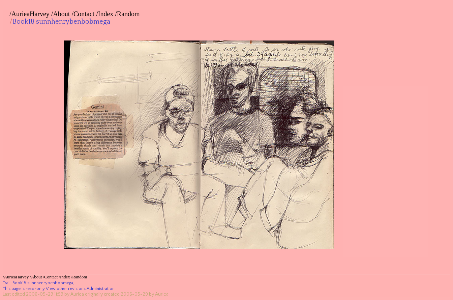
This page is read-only (24, 288)
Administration (101, 288)
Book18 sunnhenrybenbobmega (61, 21)
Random (128, 14)
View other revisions (66, 288)
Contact (83, 14)
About (61, 14)
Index (106, 14)
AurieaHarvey (30, 14)
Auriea (77, 294)
